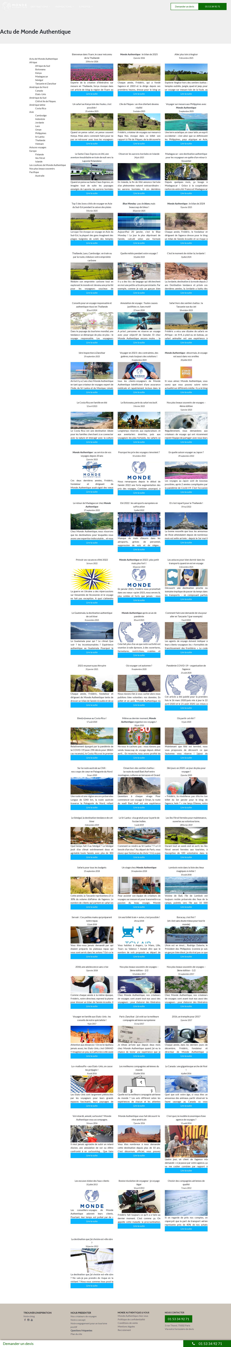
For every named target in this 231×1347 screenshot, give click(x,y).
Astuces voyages (37, 147)
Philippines (40, 133)
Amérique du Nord (38, 87)
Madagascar (41, 76)
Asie (31, 111)
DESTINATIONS (39, 6)
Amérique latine (37, 104)
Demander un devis (184, 6)
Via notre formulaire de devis (179, 1329)
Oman (38, 129)
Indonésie (40, 118)
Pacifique (34, 172)
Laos (37, 126)
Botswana (40, 69)
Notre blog (29, 1316)
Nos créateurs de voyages (84, 1316)
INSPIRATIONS (63, 6)
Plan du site (76, 1334)
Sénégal (39, 80)
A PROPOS (84, 6)
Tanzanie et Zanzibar (45, 83)
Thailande (40, 140)
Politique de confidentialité (131, 1319)
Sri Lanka (39, 136)
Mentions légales (126, 1326)
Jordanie (39, 122)
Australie (39, 175)
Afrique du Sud (42, 65)
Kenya (38, 72)
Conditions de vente (128, 1322)
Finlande (39, 154)
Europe (33, 150)
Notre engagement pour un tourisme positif (89, 1325)
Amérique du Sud (37, 97)
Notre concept (78, 1319)
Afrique (33, 62)
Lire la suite (92, 93)
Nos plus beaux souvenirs (42, 168)
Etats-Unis (40, 94)
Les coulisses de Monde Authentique (47, 165)
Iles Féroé (40, 157)
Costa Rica (40, 108)
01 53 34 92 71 (212, 6)
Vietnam (39, 143)
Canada (39, 90)
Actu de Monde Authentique (43, 58)
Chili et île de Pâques (45, 101)
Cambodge (41, 115)
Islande (38, 161)
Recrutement (124, 1330)
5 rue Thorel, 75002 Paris (177, 1325)
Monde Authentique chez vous (133, 1315)
